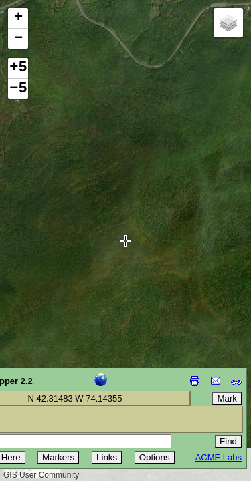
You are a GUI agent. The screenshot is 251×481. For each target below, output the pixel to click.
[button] (18, 18)
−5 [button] (18, 89)
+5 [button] (18, 68)
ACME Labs (218, 457)
